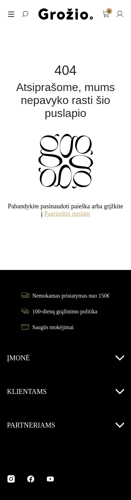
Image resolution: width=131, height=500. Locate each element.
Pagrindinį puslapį (67, 213)
